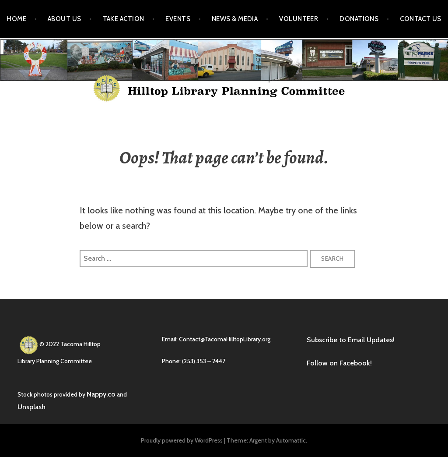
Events (177, 19)
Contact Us (420, 19)
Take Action (123, 19)
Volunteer (298, 19)
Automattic (291, 440)
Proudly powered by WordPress (182, 440)
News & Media (235, 19)
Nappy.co (101, 394)
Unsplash (32, 407)
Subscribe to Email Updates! (351, 340)
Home (16, 19)
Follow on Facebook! (339, 363)
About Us (64, 19)
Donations (359, 19)
